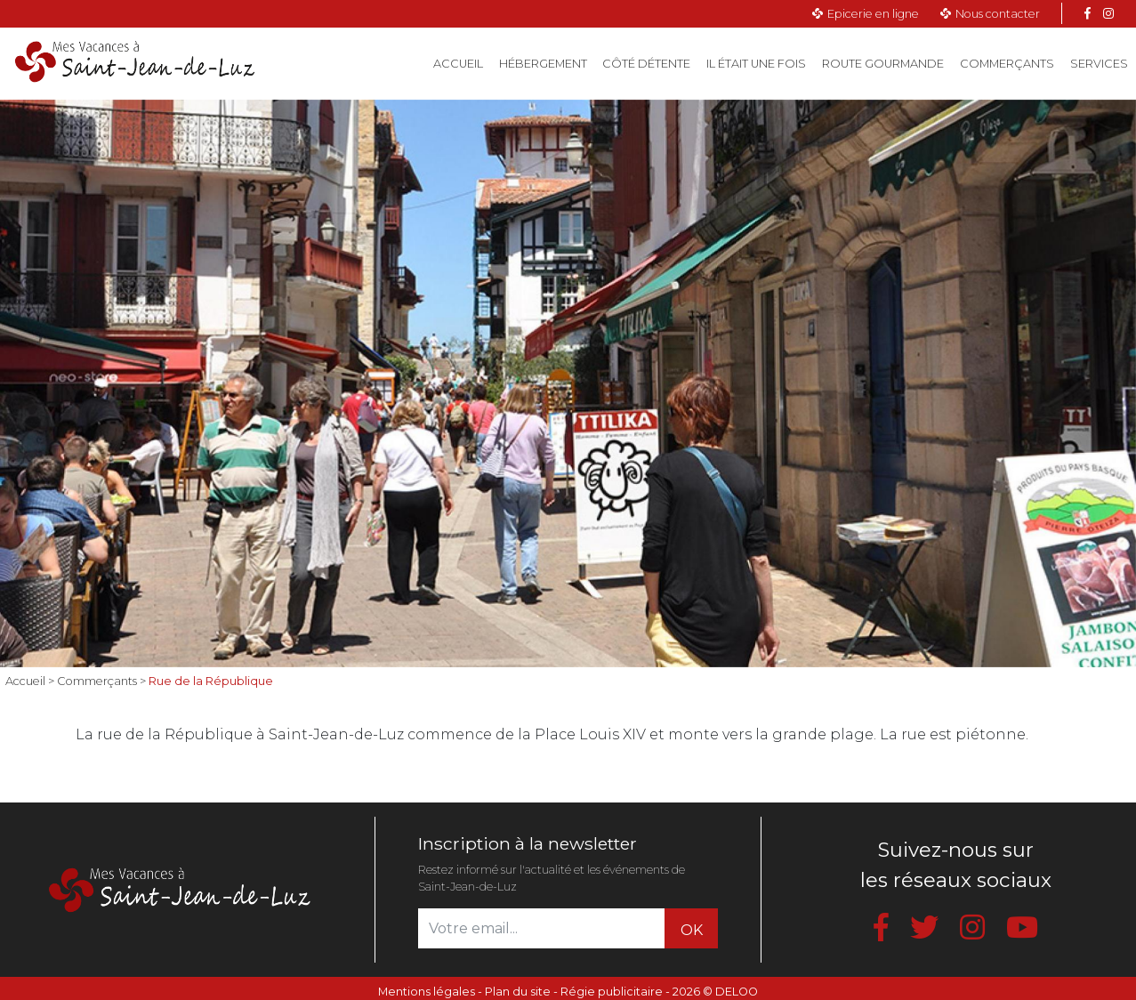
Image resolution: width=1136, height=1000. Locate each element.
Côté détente (646, 63)
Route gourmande (883, 63)
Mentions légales (426, 991)
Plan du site (518, 991)
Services (1099, 63)
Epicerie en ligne (873, 13)
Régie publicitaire (611, 991)
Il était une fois (756, 63)
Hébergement (543, 63)
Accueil (462, 62)
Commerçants (1007, 63)
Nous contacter (997, 13)
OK (692, 930)
